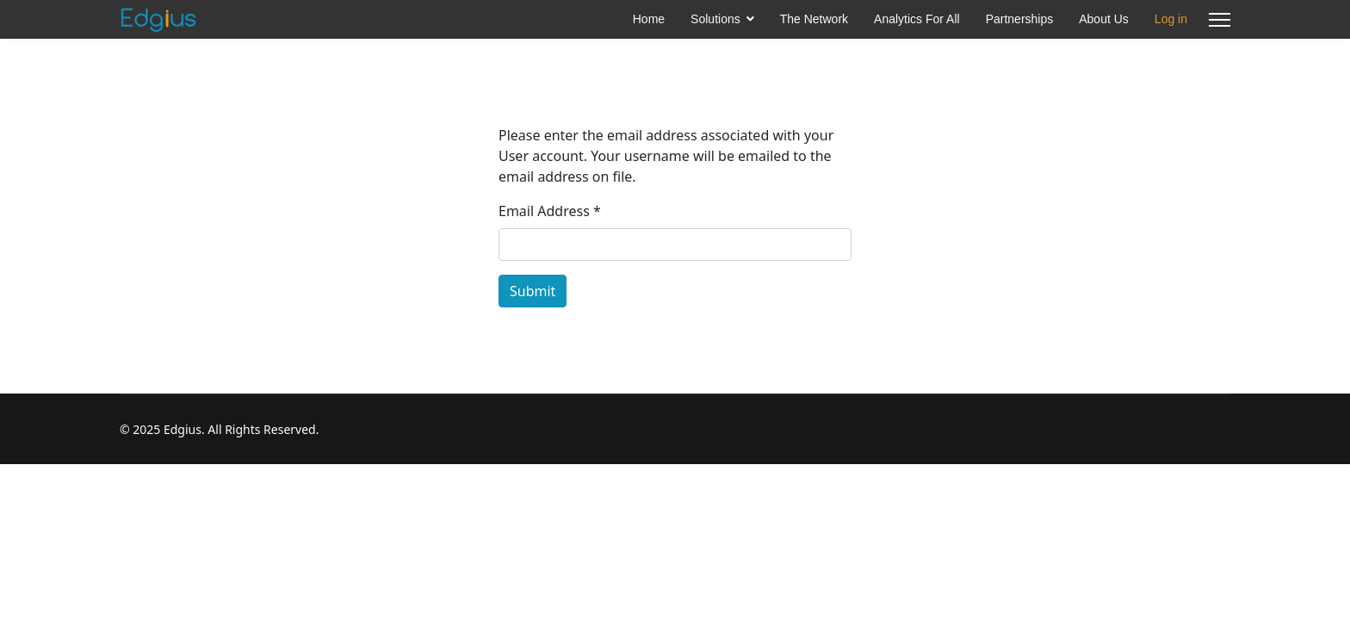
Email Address (550, 211)
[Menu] (1219, 19)
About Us (1104, 19)
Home (649, 19)
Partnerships (1020, 19)
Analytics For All (917, 19)
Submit (532, 291)
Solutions (715, 19)
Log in (1171, 19)
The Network (814, 19)
